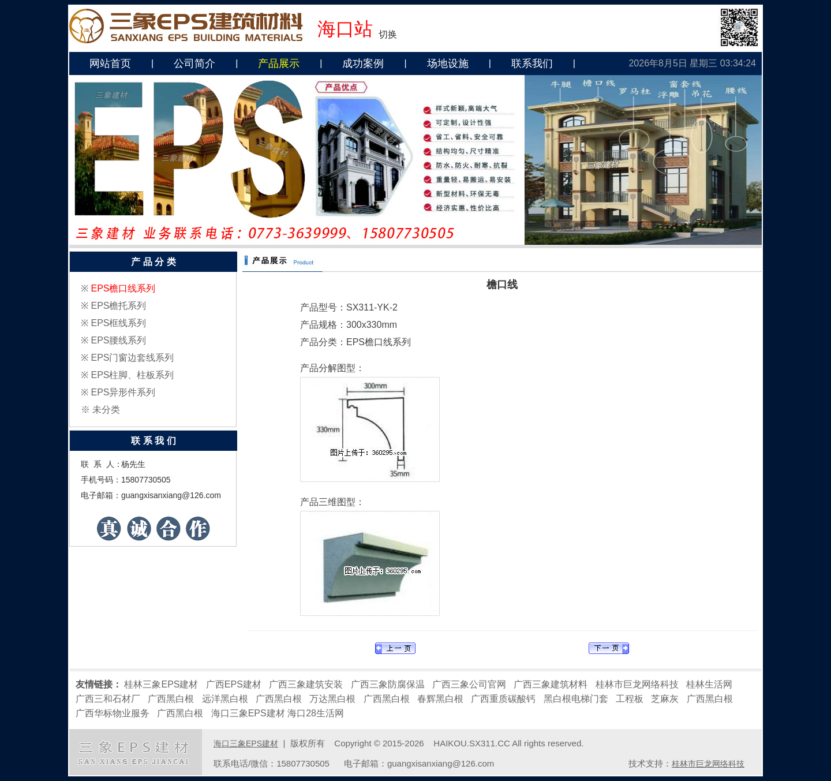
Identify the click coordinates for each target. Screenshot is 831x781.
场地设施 (448, 63)
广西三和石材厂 (108, 699)
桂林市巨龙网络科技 (637, 684)
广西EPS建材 (233, 684)
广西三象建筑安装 (306, 684)
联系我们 (532, 63)
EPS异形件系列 (123, 392)
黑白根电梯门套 (576, 699)
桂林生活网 (709, 684)
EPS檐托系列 (118, 306)
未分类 (106, 409)
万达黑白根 (332, 699)
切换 (388, 34)
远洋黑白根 (225, 699)
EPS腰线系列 (118, 340)
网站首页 (110, 63)
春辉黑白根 (440, 699)
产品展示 (279, 63)
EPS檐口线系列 (123, 288)
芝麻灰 (665, 699)
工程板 (629, 699)
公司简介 (194, 63)
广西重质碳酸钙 (503, 699)
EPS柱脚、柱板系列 (132, 375)
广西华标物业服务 (112, 713)
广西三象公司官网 (469, 684)
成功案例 (363, 63)
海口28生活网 (315, 713)
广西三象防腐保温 (388, 684)
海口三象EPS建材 (248, 713)
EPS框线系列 (118, 323)
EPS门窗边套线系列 (132, 358)
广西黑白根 (171, 699)
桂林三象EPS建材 (161, 684)
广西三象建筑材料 (550, 684)
